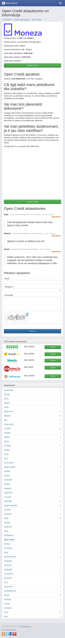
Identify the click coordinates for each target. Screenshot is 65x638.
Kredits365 (8, 480)
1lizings (7, 394)
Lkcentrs (7, 510)
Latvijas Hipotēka (10, 505)
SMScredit (8, 570)
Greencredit (8, 463)
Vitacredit (7, 608)
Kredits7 (7, 484)
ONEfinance (8, 535)
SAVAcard (8, 561)
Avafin (6, 407)
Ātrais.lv (7, 403)
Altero (6, 399)
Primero (7, 544)
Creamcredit (8, 424)
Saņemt (52, 347)
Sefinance (8, 565)
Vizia (6, 617)
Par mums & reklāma (9, 630)
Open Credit (9, 540)
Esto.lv (6, 441)
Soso (6, 582)
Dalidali (7, 437)
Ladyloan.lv (8, 493)
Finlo (6, 458)
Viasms (7, 604)
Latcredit (7, 497)
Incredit (7, 471)
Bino (5, 420)
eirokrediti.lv (11, 3)
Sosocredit (8, 587)
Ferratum (7, 446)
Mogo (6, 518)
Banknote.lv (8, 411)
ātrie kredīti (15, 341)
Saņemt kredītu (33, 65)
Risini (6, 552)
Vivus (6, 612)
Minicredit (7, 514)
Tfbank (6, 595)
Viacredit (7, 599)
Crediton (7, 433)
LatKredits (8, 501)
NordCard (8, 527)
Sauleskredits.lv (10, 557)
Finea (6, 454)
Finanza (7, 450)
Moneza (7, 523)
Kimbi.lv (7, 476)
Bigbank (7, 416)
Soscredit (7, 578)
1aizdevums (8, 390)
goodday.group (26, 626)
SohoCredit (8, 574)
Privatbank (8, 548)
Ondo (6, 531)
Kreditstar (7, 488)
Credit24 (7, 429)
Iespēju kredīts (9, 467)
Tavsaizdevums (10, 591)
